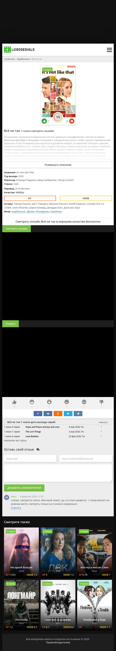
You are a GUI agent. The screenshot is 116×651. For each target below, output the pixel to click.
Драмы (31, 211)
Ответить (16, 507)
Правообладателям (58, 642)
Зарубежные (23, 59)
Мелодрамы (42, 211)
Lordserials (9, 59)
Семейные (56, 211)
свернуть (103, 422)
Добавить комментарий (24, 487)
